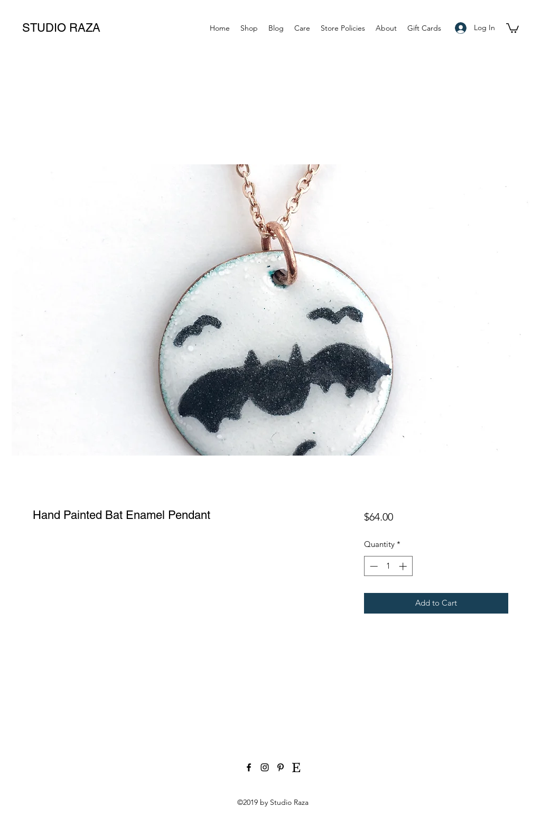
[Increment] (404, 566)
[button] (512, 27)
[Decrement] (373, 566)
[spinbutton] (388, 566)
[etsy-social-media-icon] (296, 767)
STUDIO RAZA (61, 27)
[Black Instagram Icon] (264, 767)
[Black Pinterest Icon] (280, 767)
